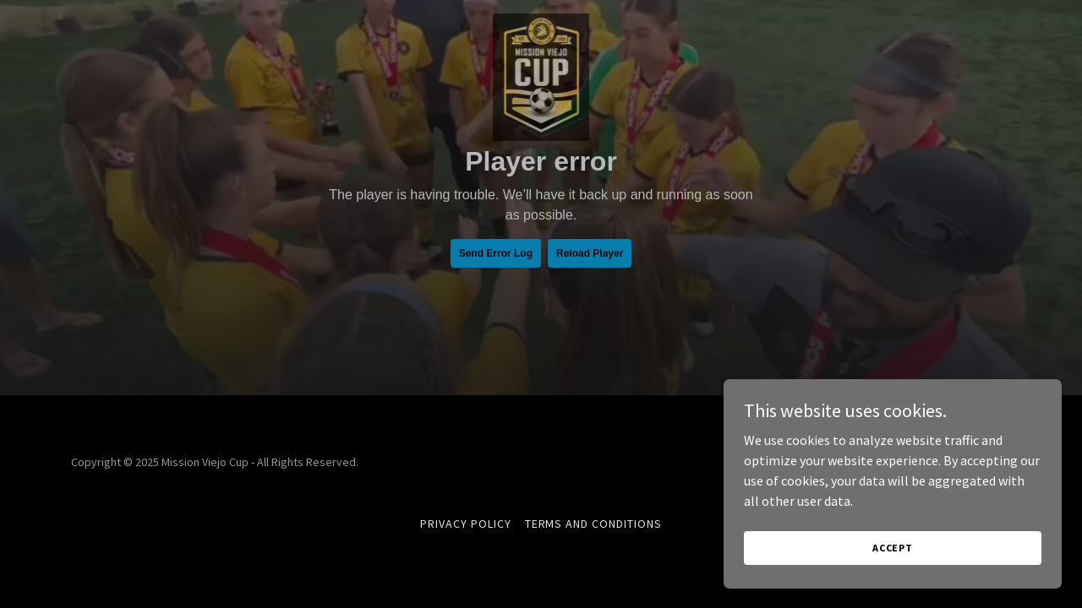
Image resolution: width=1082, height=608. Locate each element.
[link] (541, 20)
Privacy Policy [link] (465, 523)
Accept (892, 547)
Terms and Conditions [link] (594, 523)
